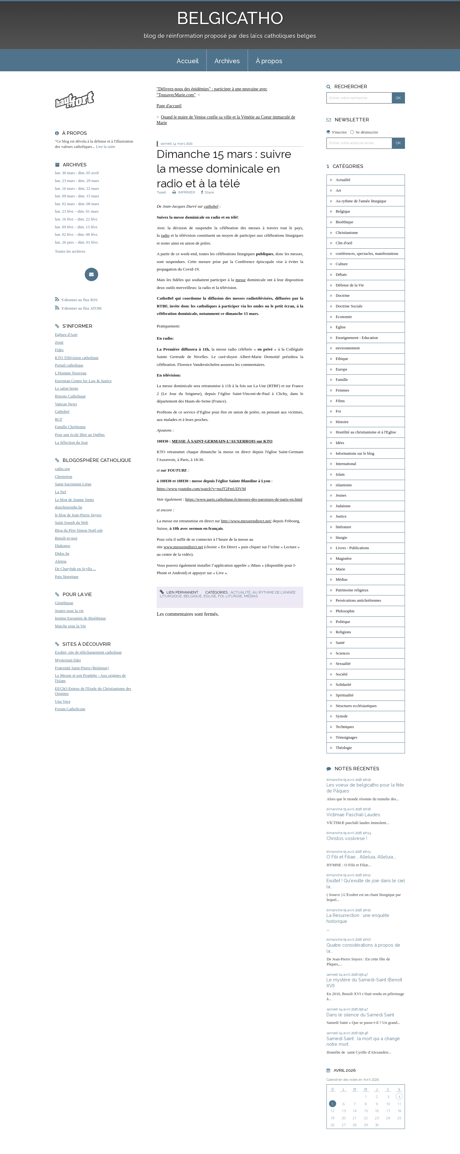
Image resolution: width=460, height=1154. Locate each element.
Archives (227, 61)
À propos (269, 61)
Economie (344, 317)
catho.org (62, 469)
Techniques (345, 727)
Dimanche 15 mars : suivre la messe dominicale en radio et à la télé (224, 168)
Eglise (210, 596)
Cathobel (62, 411)
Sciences (343, 653)
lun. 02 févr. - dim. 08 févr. (76, 234)
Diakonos (62, 546)
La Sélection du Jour (71, 442)
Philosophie (345, 611)
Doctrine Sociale (349, 306)
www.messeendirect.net (183, 546)
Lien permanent (179, 592)
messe (240, 279)
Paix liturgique (66, 576)
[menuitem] (187, 60)
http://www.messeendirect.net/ (246, 521)
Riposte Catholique (70, 396)
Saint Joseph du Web (71, 522)
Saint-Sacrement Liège (73, 484)
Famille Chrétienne (70, 427)
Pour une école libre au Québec (80, 435)
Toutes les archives (70, 251)
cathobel (211, 206)
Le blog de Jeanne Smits (74, 500)
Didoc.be (62, 553)
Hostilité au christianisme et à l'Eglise (366, 432)
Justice (341, 516)
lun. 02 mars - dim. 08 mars (77, 204)
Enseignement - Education (357, 338)
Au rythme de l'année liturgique (361, 201)
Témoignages (346, 737)
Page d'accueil (169, 106)
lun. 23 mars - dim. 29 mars (77, 181)
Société (341, 674)
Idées (340, 443)
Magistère (343, 558)
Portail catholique (69, 365)
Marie (340, 569)
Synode (341, 716)
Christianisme (347, 232)
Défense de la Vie (350, 285)
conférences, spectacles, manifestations (367, 253)
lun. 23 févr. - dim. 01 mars (77, 211)
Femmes (342, 390)
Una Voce (63, 701)
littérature (343, 527)
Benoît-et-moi (66, 538)
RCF (59, 419)
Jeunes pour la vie (69, 611)
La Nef (60, 492)
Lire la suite (105, 146)
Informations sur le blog (355, 453)
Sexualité (343, 663)
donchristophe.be (69, 507)
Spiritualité (344, 695)
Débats (341, 274)
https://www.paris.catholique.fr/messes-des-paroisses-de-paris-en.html (243, 499)
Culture (341, 264)
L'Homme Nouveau (71, 373)
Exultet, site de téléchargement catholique (88, 652)
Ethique (342, 359)
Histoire (342, 422)
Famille (342, 379)
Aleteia (61, 561)
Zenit (59, 342)
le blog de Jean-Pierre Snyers (78, 515)
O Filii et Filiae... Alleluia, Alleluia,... (361, 856)
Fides (59, 350)
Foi (221, 596)
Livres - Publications (352, 548)
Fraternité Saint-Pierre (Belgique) (82, 668)
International (346, 464)
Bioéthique (344, 222)
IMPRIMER (183, 192)
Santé (340, 642)
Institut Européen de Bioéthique (80, 618)
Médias (251, 596)
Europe (341, 369)
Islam (340, 474)
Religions (343, 632)
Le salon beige (66, 388)
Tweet (161, 192)
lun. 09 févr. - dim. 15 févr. (76, 227)
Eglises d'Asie (66, 334)
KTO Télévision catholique (77, 358)
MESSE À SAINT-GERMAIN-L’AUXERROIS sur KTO (222, 441)
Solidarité (343, 684)
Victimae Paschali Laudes (353, 814)
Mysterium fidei (68, 660)
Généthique (64, 603)
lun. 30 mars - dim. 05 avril (77, 173)
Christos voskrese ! (346, 838)
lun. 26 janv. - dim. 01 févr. (77, 242)
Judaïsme (343, 506)
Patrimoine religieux (352, 590)
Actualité (240, 592)
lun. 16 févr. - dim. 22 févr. (76, 219)
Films (340, 401)
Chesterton (63, 476)
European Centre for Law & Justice (83, 381)
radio (165, 235)
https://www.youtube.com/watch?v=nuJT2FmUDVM (201, 488)
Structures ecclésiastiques (356, 706)
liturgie (233, 596)
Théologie (344, 748)
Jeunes (341, 495)
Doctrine (343, 295)
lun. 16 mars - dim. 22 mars (77, 188)
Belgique (193, 596)
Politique (343, 622)
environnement (348, 348)
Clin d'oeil (344, 243)
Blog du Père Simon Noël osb (79, 530)
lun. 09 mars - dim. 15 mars (77, 196)
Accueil (188, 61)
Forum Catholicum (70, 709)
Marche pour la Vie (70, 626)
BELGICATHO (230, 18)
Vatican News (66, 404)
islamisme (344, 485)
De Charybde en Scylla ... (75, 569)
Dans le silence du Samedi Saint (360, 1014)
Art (338, 190)
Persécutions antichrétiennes (358, 600)
